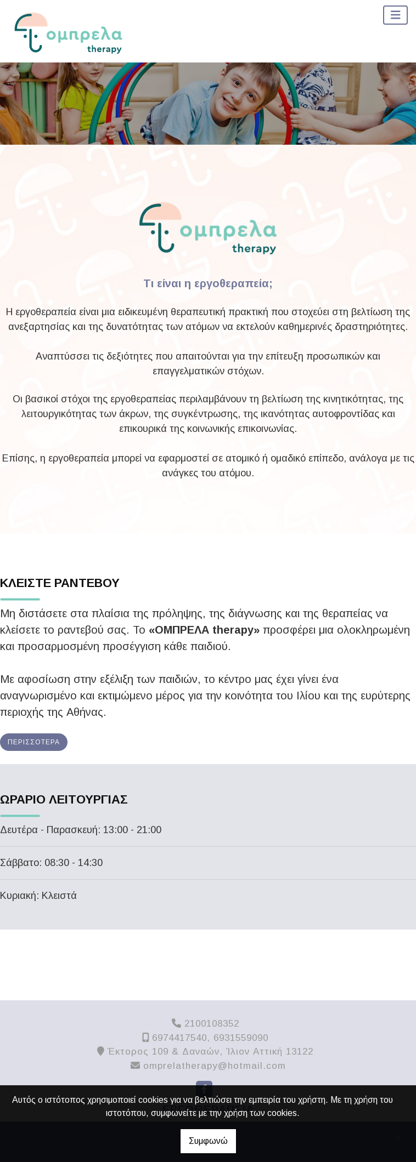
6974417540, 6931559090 (210, 1038)
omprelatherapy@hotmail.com (214, 1066)
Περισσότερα (34, 742)
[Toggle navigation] (395, 15)
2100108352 (211, 1023)
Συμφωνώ (208, 1141)
